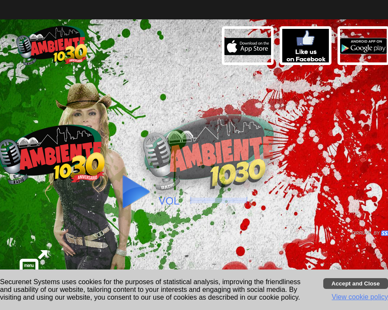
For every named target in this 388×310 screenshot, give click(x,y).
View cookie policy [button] (360, 297)
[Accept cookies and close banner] (355, 283)
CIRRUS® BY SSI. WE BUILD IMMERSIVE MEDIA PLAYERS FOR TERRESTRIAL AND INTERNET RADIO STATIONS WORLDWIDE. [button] (367, 233)
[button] (307, 47)
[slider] (218, 200)
